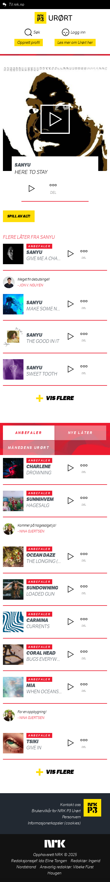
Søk (32, 32)
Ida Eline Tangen (53, 860)
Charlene (38, 466)
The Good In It (42, 341)
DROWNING (38, 472)
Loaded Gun (40, 594)
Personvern (71, 816)
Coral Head (40, 653)
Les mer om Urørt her (75, 42)
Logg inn (73, 32)
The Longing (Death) (49, 561)
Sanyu (23, 165)
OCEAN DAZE (40, 555)
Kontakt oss (70, 804)
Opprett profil (28, 42)
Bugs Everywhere (47, 659)
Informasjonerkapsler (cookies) (54, 823)
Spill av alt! (18, 216)
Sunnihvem (40, 499)
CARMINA (37, 620)
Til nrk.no (16, 4)
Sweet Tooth (41, 374)
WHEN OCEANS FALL (48, 691)
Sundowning (42, 588)
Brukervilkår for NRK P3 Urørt (56, 810)
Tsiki (32, 741)
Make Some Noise (46, 309)
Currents (38, 626)
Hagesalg (37, 505)
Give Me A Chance (46, 258)
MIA (30, 685)
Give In (33, 747)
